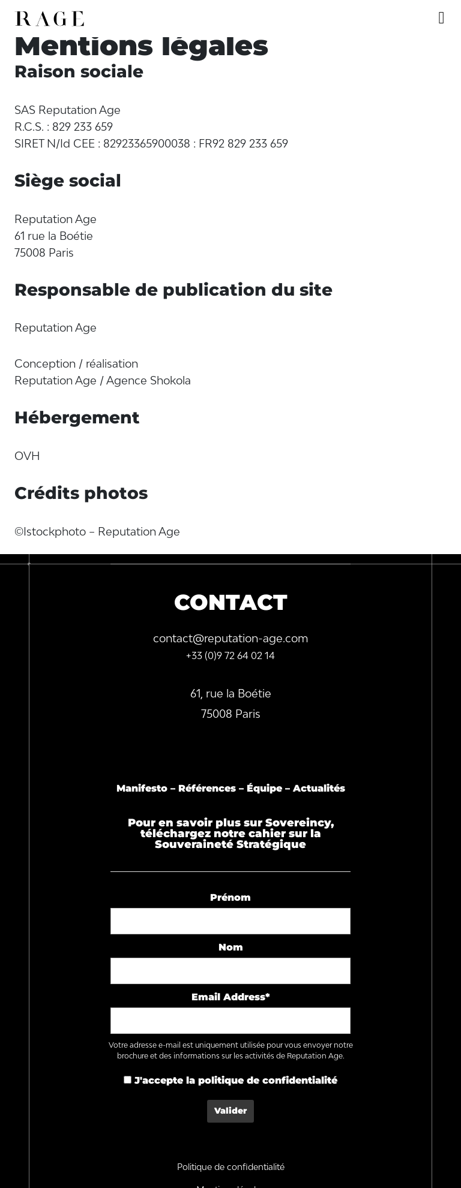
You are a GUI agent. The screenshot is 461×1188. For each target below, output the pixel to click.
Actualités (319, 788)
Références (207, 788)
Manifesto (141, 788)
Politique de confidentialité (231, 1167)
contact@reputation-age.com (231, 638)
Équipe (264, 788)
